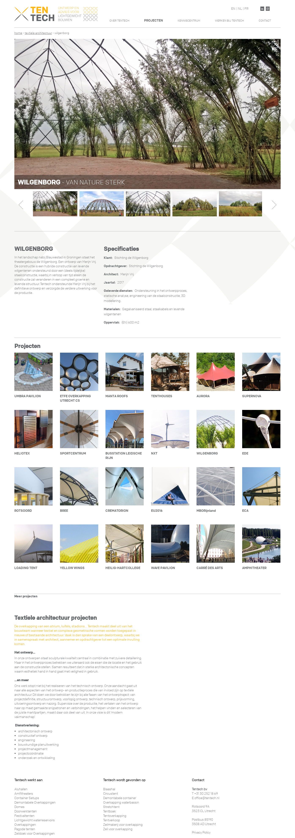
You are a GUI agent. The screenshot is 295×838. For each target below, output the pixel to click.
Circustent (110, 794)
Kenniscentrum (189, 20)
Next (274, 112)
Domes (19, 807)
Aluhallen (20, 789)
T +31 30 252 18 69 (205, 794)
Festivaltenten (24, 816)
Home (18, 33)
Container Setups (26, 798)
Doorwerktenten (25, 811)
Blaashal (109, 789)
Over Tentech (119, 20)
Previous (21, 112)
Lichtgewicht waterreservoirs (34, 820)
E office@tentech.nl (205, 798)
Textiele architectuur (38, 33)
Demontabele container (119, 798)
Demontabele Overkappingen (35, 802)
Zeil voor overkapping (117, 829)
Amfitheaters (23, 794)
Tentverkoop (111, 820)
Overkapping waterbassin (121, 802)
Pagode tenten (24, 829)
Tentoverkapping (114, 816)
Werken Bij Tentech (229, 20)
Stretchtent (111, 807)
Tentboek (109, 811)
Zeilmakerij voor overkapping (123, 825)
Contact (265, 20)
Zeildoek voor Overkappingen (34, 833)
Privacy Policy (201, 832)
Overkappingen (25, 825)
